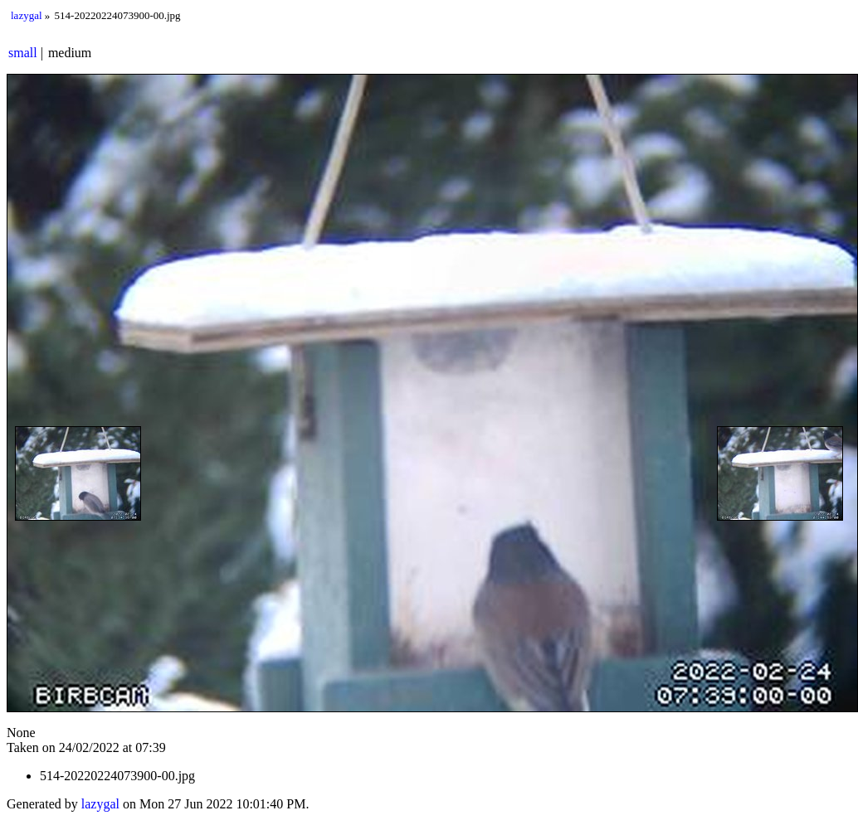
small (22, 53)
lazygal (26, 15)
